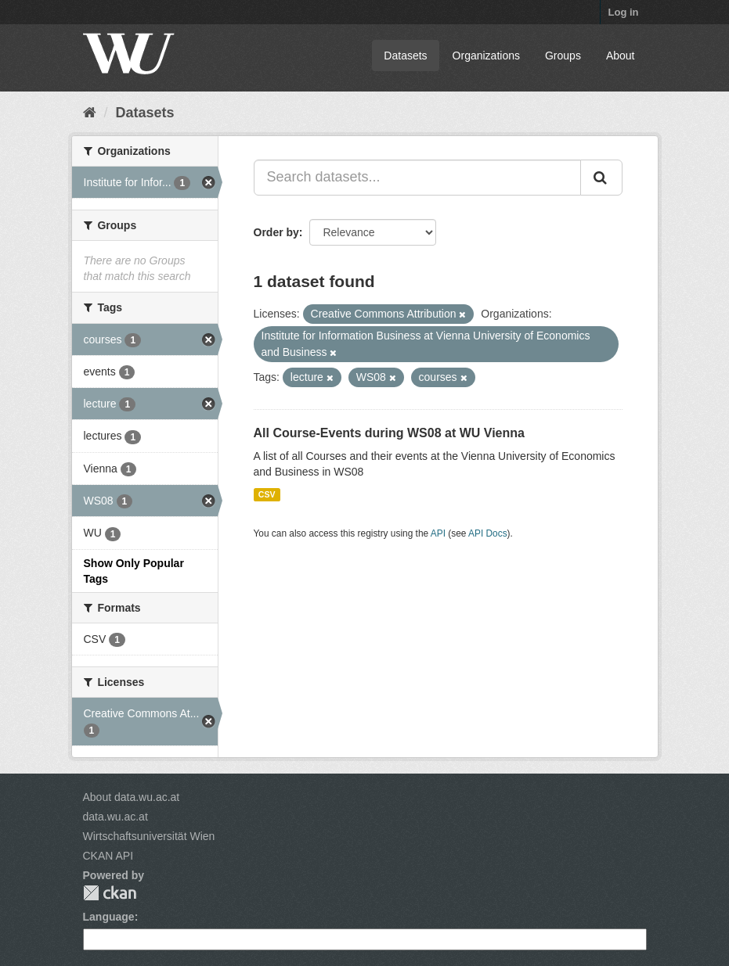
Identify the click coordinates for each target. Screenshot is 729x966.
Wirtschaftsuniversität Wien (149, 836)
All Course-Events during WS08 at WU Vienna (389, 433)
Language (109, 916)
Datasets (405, 55)
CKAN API (108, 855)
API (438, 533)
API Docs (487, 533)
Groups (563, 55)
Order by (276, 232)
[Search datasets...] (417, 178)
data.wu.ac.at (115, 816)
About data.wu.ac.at (131, 797)
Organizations (486, 55)
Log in (623, 12)
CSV (267, 494)
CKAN (109, 893)
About (620, 55)
